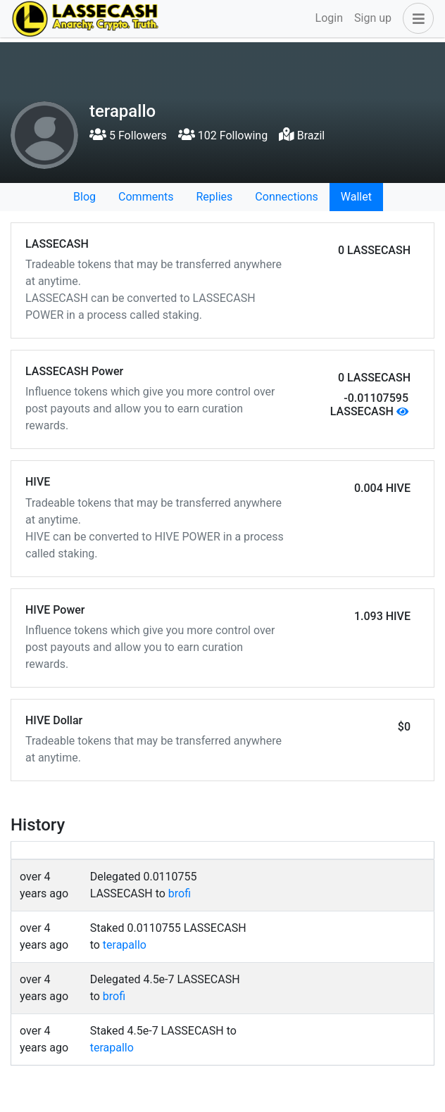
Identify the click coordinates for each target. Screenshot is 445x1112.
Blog (84, 196)
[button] (415, 18)
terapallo (124, 945)
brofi (179, 893)
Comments (145, 196)
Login (329, 18)
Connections (286, 196)
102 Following (223, 135)
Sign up (372, 18)
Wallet (356, 196)
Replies (214, 196)
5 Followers (128, 135)
